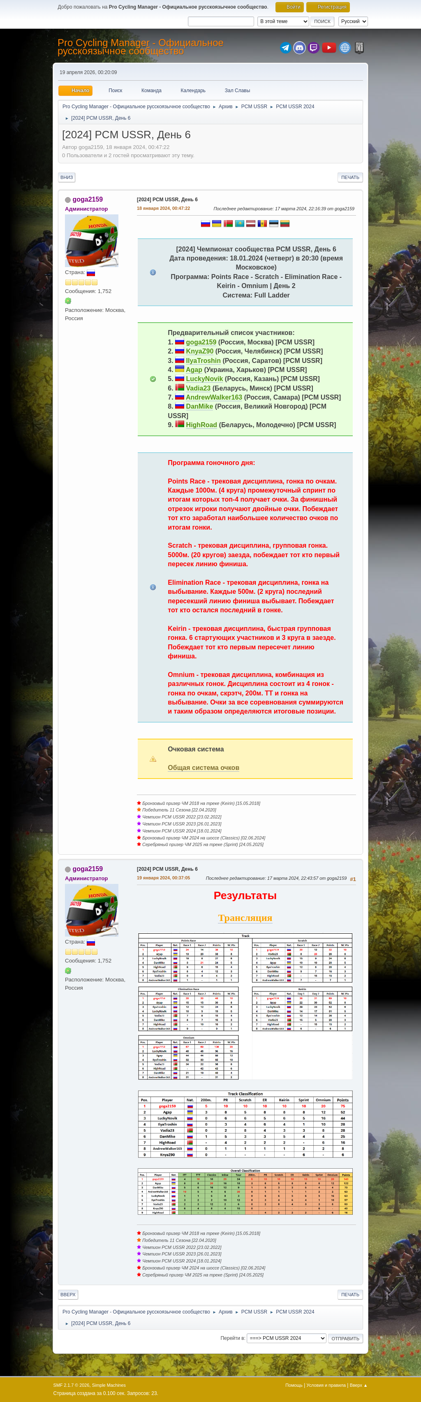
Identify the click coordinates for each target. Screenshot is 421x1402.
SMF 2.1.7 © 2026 (71, 1385)
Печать (350, 177)
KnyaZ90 (200, 351)
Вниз (66, 177)
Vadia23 (198, 388)
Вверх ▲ (359, 1385)
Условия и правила (326, 1385)
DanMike (199, 406)
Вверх (68, 1294)
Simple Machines (109, 1385)
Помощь (294, 1385)
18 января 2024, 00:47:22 (163, 208)
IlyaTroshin (203, 360)
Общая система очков (203, 767)
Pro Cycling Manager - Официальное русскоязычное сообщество (141, 46)
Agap (194, 369)
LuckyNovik (204, 378)
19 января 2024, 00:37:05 (163, 877)
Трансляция (245, 917)
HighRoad (201, 424)
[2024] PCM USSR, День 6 (167, 199)
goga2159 (87, 199)
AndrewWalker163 (214, 397)
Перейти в (232, 1338)
